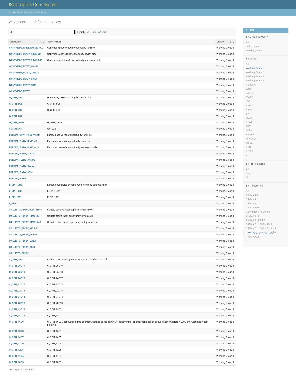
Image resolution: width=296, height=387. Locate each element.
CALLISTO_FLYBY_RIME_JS (24, 215)
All (247, 42)
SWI (248, 113)
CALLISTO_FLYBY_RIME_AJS (25, 222)
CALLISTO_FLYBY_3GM (22, 247)
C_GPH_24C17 (17, 278)
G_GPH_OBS (16, 97)
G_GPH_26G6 (16, 122)
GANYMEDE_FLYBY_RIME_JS (25, 53)
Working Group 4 (255, 80)
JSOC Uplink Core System (33, 4)
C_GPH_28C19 (17, 265)
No (247, 177)
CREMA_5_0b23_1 (255, 220)
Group (220, 42)
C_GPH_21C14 (17, 296)
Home (11, 12)
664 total (102, 32)
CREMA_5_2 (252, 236)
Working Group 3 (255, 76)
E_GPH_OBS (15, 184)
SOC (248, 147)
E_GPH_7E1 (15, 197)
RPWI (249, 122)
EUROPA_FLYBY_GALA (21, 166)
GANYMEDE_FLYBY (19, 91)
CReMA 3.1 (252, 199)
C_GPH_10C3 (16, 362)
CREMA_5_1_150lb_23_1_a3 (261, 228)
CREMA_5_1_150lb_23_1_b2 (261, 232)
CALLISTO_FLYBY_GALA (22, 240)
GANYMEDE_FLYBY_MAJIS (23, 66)
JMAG (249, 117)
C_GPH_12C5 (16, 349)
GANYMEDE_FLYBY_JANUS (24, 72)
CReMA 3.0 (252, 195)
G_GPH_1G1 (15, 128)
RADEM (250, 134)
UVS (248, 101)
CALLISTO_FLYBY (19, 253)
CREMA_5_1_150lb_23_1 (259, 224)
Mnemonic (15, 42)
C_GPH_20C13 (17, 303)
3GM (248, 126)
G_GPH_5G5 (15, 103)
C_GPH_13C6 (16, 343)
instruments (252, 46)
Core (19, 12)
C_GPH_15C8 (16, 331)
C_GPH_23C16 (17, 284)
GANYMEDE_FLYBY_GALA (23, 78)
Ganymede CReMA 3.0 (258, 211)
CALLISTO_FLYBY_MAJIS (23, 228)
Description (54, 42)
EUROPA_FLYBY (17, 178)
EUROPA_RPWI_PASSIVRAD (24, 134)
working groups (254, 50)
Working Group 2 (255, 72)
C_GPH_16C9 (16, 321)
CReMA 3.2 (252, 203)
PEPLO (249, 105)
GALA (249, 130)
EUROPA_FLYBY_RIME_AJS (24, 147)
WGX (248, 88)
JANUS (250, 93)
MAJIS (249, 97)
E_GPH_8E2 (15, 191)
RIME (249, 109)
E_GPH (12, 203)
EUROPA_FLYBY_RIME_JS (23, 141)
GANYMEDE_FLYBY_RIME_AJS (25, 60)
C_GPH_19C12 (17, 309)
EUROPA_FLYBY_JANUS (22, 159)
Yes (248, 173)
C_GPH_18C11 (17, 315)
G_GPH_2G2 (15, 116)
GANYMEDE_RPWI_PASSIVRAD (26, 47)
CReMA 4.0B (252, 207)
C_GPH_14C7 (16, 337)
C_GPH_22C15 (17, 290)
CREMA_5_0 (252, 215)
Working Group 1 (255, 68)
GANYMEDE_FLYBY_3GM (22, 85)
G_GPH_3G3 (15, 110)
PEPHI (249, 151)
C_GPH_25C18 (17, 272)
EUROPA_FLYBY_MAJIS (22, 153)
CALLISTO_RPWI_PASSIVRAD (25, 209)
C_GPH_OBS (16, 259)
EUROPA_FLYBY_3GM (20, 172)
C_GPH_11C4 (16, 356)
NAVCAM (251, 138)
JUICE (249, 142)
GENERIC (251, 84)
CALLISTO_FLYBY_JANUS (23, 234)
